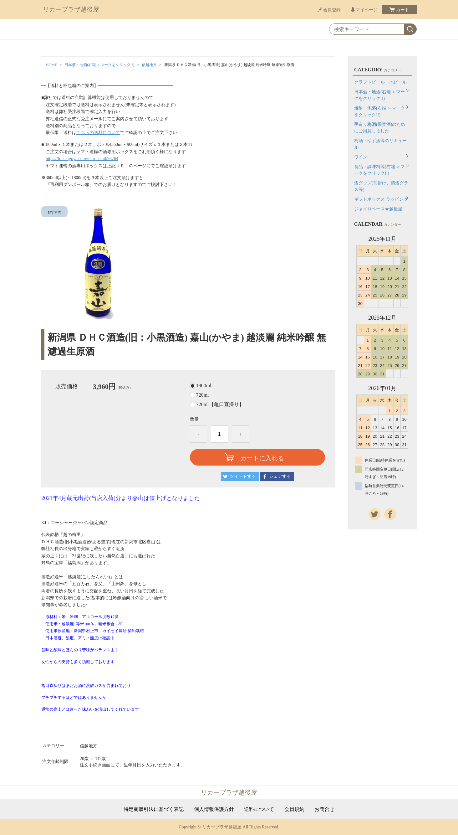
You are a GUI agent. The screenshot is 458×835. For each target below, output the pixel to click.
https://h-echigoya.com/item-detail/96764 (82, 158)
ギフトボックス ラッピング (381, 199)
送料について (259, 809)
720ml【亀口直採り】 (220, 404)
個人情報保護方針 (214, 809)
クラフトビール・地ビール (380, 82)
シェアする (280, 476)
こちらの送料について (98, 132)
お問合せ (324, 809)
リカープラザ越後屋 (71, 9)
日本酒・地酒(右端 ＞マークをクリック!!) (99, 65)
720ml (202, 395)
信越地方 (149, 65)
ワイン (360, 157)
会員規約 (294, 809)
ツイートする (243, 476)
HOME (51, 65)
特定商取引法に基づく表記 (154, 809)
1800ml (203, 385)
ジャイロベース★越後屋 (378, 209)
